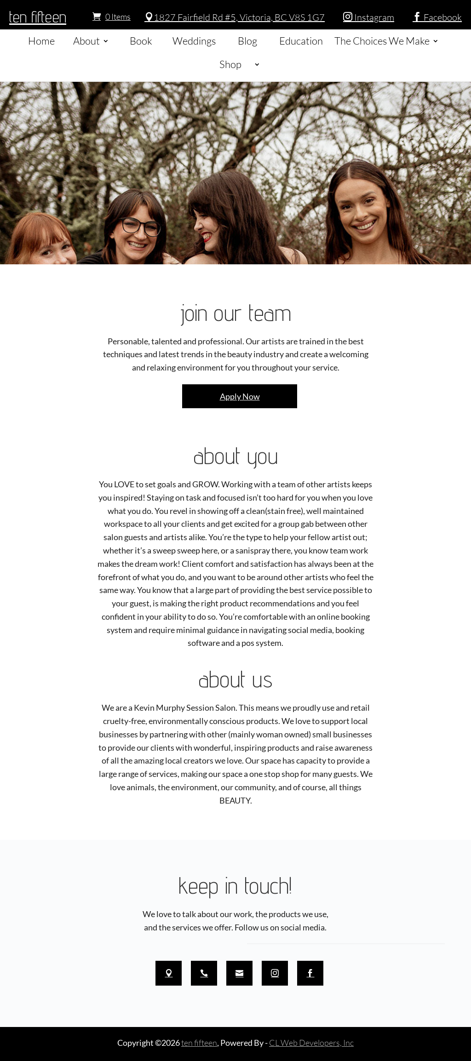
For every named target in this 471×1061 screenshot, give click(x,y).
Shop (230, 64)
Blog (247, 40)
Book (141, 40)
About (86, 40)
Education (301, 40)
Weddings (194, 40)
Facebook (437, 17)
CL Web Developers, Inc (311, 1043)
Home (41, 40)
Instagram (368, 17)
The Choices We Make (382, 40)
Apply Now (240, 396)
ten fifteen (37, 16)
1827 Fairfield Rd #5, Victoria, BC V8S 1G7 (234, 17)
